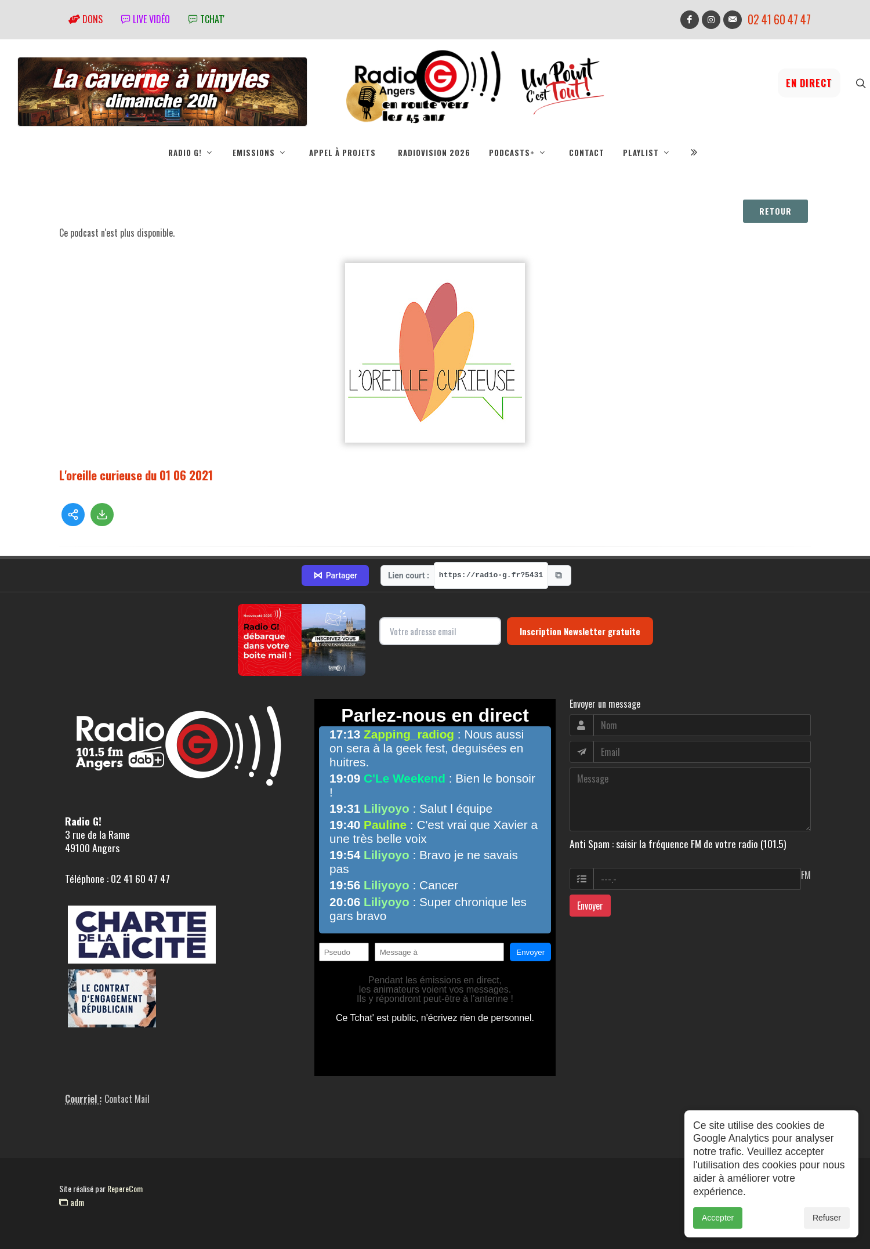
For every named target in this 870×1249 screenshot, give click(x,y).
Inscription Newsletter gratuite (580, 631)
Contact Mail (127, 1099)
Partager (335, 575)
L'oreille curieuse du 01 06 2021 (136, 475)
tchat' (206, 19)
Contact (586, 152)
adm (71, 1202)
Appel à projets (342, 152)
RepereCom (125, 1188)
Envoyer (590, 906)
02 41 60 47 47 (779, 19)
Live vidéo (145, 19)
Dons (85, 19)
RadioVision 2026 (434, 152)
